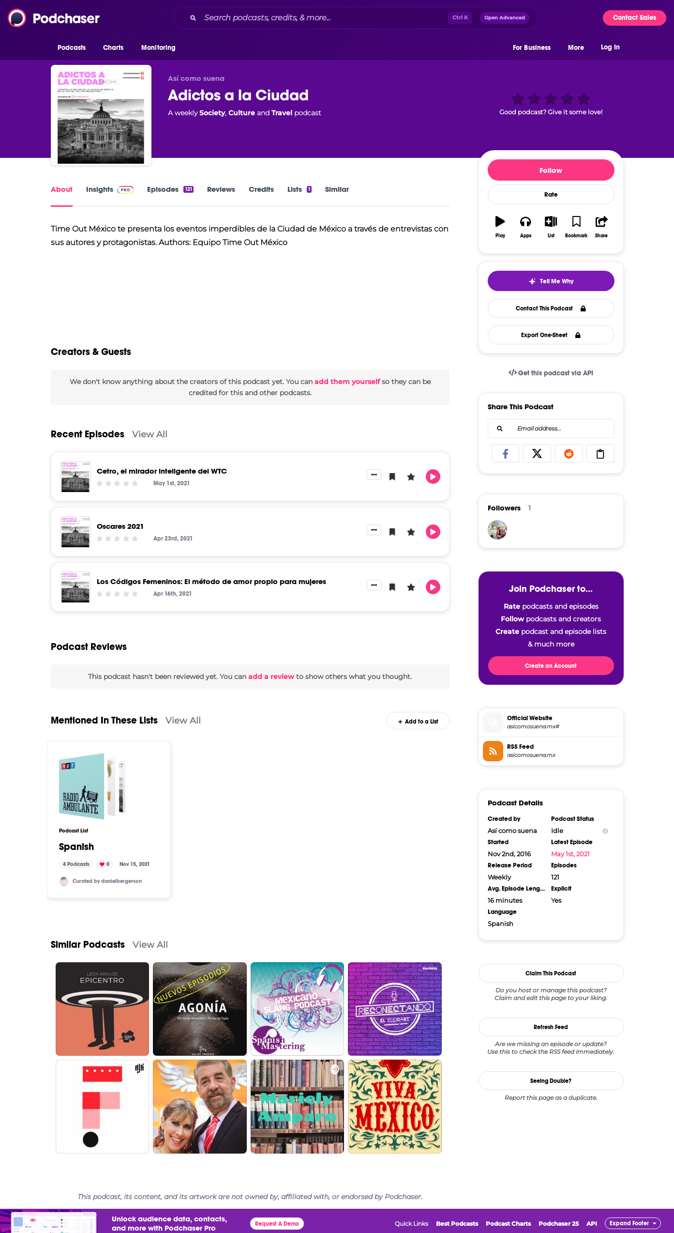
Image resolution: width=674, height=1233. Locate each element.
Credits (261, 189)
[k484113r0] (497, 529)
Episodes (170, 189)
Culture (241, 112)
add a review (271, 676)
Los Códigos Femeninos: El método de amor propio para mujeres (211, 581)
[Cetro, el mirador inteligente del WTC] (75, 476)
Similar (337, 189)
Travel (281, 112)
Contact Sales (634, 18)
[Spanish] (92, 786)
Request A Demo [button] (277, 1223)
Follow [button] (550, 170)
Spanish (76, 847)
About (62, 189)
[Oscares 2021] (75, 531)
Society (212, 112)
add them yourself (347, 381)
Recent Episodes (87, 434)
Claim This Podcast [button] (550, 973)
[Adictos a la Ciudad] (101, 115)
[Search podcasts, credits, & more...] (324, 18)
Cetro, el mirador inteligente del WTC (162, 471)
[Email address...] (551, 428)
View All (149, 434)
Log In (610, 47)
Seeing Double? (550, 1081)
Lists (299, 189)
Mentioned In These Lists (104, 720)
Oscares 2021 (120, 526)
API (591, 1223)
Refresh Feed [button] (551, 1027)
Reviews (221, 189)
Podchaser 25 (559, 1223)
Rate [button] (551, 195)
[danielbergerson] (64, 881)
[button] (74, 48)
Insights (110, 189)
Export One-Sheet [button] (551, 335)
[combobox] (356, 18)
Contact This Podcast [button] (551, 308)
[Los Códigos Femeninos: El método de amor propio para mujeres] (75, 586)
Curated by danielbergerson (107, 881)
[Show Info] (605, 830)
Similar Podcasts (88, 945)
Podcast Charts (508, 1223)
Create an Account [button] (551, 666)
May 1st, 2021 (570, 854)
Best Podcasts (457, 1223)
